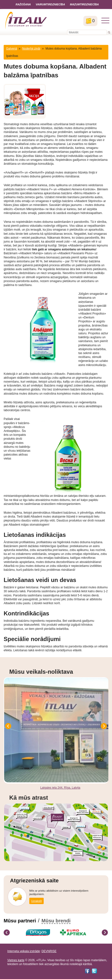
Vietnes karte (15, 960)
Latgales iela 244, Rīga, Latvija (60, 787)
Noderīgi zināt (31, 48)
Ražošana (23, 4)
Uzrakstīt (36, 900)
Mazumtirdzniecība (84, 4)
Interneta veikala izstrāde (23, 951)
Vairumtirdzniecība (50, 4)
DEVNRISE (48, 951)
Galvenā (11, 48)
